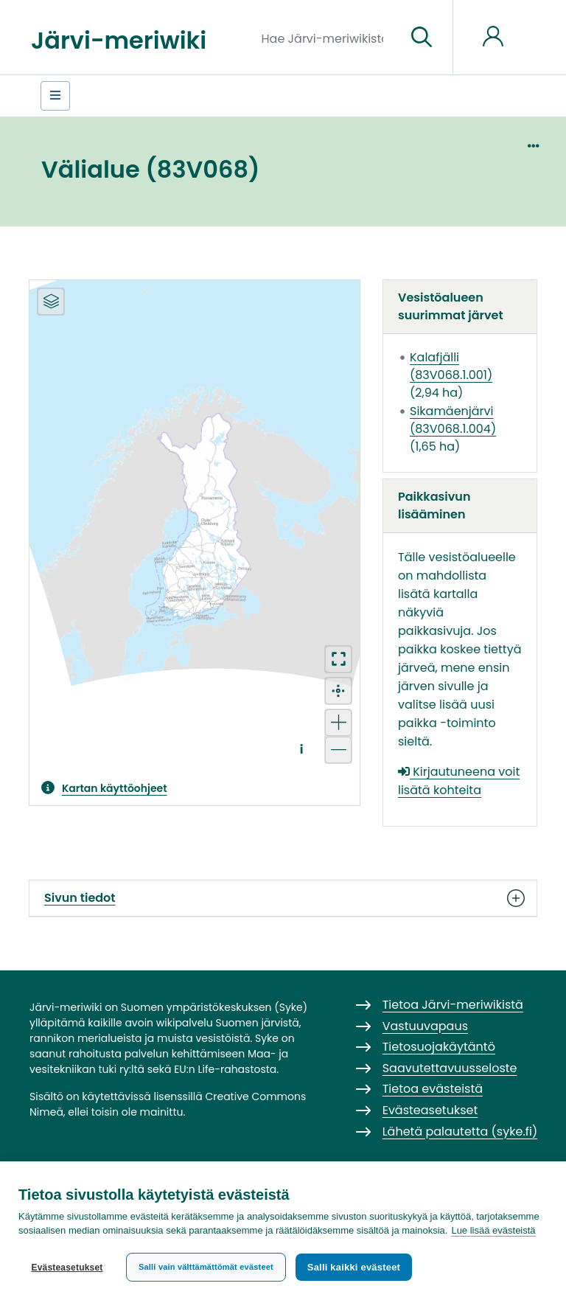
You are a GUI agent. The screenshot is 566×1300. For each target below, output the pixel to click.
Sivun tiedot (283, 898)
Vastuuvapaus (425, 1026)
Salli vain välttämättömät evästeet (206, 1266)
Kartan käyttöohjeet (114, 788)
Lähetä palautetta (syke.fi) (460, 1131)
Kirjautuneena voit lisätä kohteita (459, 781)
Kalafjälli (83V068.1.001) (451, 366)
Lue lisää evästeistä (493, 1231)
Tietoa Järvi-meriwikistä (452, 1004)
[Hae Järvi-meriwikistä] (328, 37)
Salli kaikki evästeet (354, 1267)
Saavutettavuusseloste (449, 1068)
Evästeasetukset (66, 1267)
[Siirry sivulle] (421, 37)
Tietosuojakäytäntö (438, 1046)
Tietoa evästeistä (432, 1088)
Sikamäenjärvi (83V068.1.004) (453, 420)
